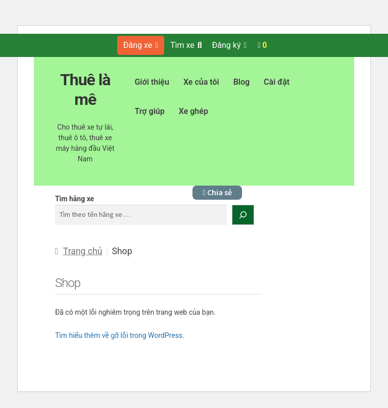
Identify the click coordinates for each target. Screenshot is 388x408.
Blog (241, 82)
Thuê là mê (85, 89)
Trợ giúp (149, 111)
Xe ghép (193, 111)
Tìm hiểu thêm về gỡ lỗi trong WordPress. (119, 335)
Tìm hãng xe (74, 199)
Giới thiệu (151, 82)
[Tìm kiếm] (243, 215)
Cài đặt (276, 82)
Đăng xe (140, 45)
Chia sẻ (217, 192)
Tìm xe (186, 45)
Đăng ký (229, 45)
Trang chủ (83, 251)
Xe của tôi (201, 82)
